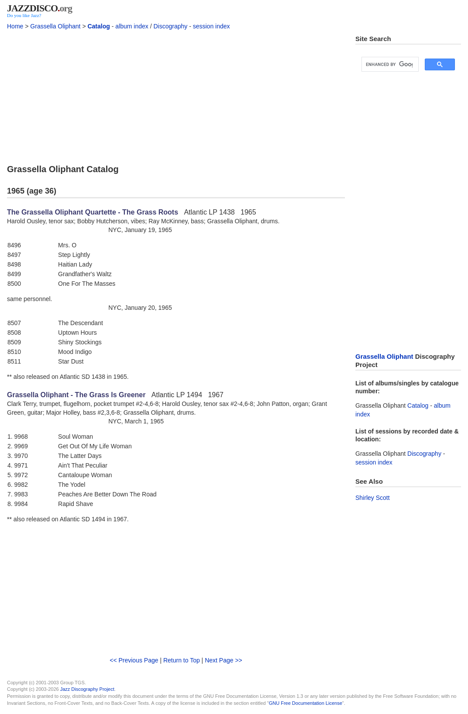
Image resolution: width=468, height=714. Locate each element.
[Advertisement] (176, 96)
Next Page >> (223, 660)
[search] (389, 64)
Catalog (98, 26)
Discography (170, 26)
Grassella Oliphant (55, 26)
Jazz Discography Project (87, 689)
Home (15, 26)
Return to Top (181, 660)
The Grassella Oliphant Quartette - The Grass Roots (92, 212)
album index (131, 26)
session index (211, 26)
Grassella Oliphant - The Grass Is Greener (76, 395)
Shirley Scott (372, 497)
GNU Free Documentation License (305, 703)
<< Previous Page (134, 660)
